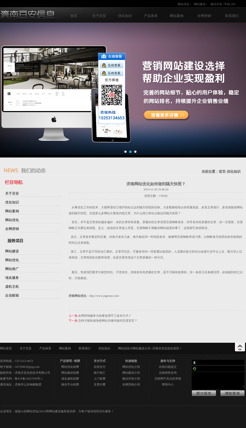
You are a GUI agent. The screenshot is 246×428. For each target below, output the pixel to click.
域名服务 (12, 278)
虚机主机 (12, 286)
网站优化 (183, 4)
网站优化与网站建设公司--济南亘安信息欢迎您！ (150, 348)
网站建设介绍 (131, 372)
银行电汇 (100, 372)
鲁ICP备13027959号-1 (29, 378)
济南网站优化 (77, 296)
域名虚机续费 (70, 378)
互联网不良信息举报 (167, 378)
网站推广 (12, 269)
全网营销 (204, 16)
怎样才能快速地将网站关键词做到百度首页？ (107, 320)
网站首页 (6, 348)
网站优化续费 (70, 367)
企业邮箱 (12, 295)
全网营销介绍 (131, 384)
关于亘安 (99, 16)
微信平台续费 (70, 384)
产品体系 (151, 16)
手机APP (229, 4)
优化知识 (125, 16)
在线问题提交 (168, 367)
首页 (73, 16)
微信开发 (216, 4)
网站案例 (177, 16)
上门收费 (100, 378)
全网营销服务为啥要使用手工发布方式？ (104, 315)
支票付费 (100, 384)
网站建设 (200, 4)
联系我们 (232, 16)
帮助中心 (168, 384)
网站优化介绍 (131, 367)
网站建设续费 (70, 372)
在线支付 (100, 367)
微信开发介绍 (131, 378)
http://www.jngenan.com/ (104, 296)
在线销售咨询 (168, 372)
